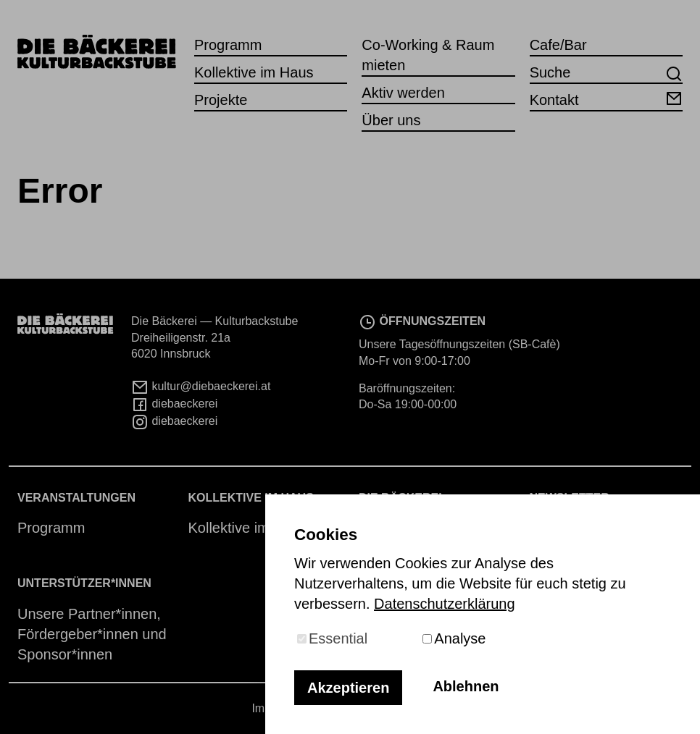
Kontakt (606, 99)
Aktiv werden (403, 93)
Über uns (391, 120)
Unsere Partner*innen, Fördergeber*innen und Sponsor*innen (92, 634)
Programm (228, 45)
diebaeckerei (174, 403)
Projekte (220, 100)
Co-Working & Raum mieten (428, 55)
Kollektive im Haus (254, 72)
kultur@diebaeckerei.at (200, 386)
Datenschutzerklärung (444, 604)
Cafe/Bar (558, 45)
